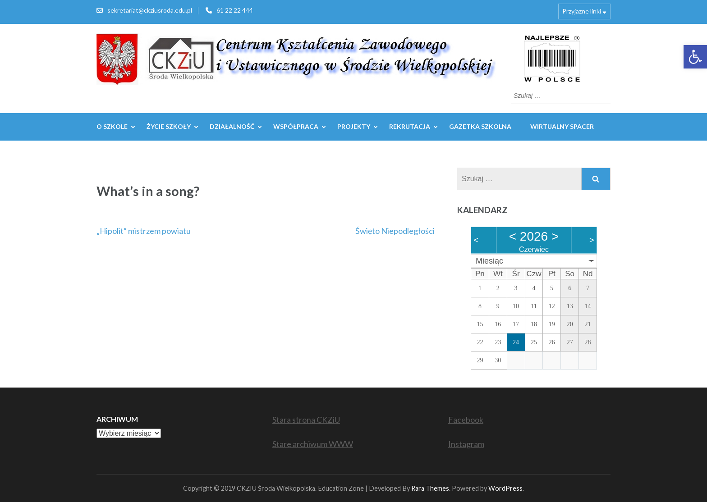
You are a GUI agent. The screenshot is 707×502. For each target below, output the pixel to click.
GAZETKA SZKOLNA (480, 126)
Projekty (353, 126)
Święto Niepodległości (395, 231)
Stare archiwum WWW (312, 444)
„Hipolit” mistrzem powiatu (143, 231)
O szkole (112, 126)
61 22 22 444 (234, 10)
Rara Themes (430, 488)
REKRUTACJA (409, 126)
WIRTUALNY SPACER (562, 126)
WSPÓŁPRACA (295, 126)
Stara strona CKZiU (306, 419)
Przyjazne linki (581, 11)
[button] (695, 56)
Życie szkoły (169, 126)
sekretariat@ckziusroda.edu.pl (149, 10)
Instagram (466, 444)
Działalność (232, 126)
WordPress (505, 488)
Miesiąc (489, 260)
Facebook (465, 419)
